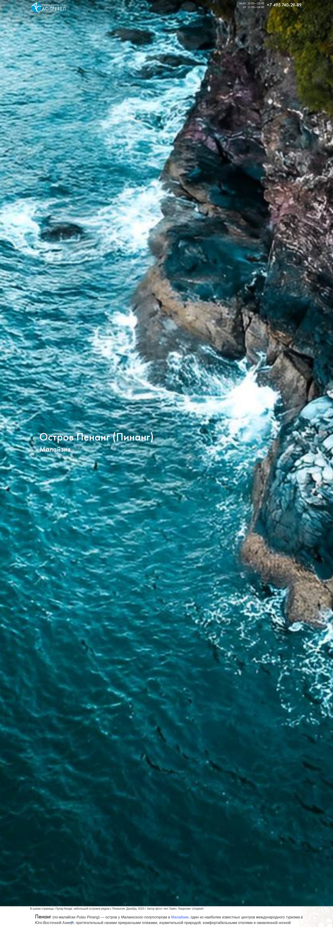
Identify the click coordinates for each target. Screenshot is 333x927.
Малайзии (179, 917)
